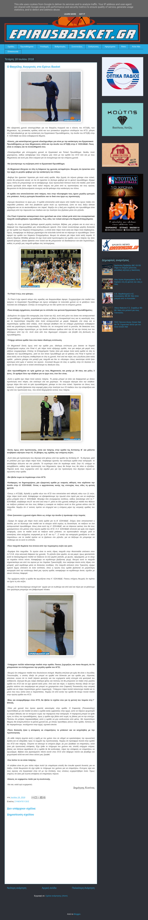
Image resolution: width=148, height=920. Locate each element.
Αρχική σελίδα (49, 888)
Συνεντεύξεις (77, 46)
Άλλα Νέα (136, 46)
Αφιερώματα (110, 46)
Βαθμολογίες (60, 46)
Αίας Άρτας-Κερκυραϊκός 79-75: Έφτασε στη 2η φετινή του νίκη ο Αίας (128, 281)
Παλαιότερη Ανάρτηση (83, 888)
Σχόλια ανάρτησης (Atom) (57, 896)
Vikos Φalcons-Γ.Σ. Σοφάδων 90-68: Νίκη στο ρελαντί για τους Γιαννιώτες (128, 310)
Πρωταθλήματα (26, 46)
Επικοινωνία (13, 51)
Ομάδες (11, 46)
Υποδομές (44, 46)
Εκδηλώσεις (93, 46)
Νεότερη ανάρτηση (16, 888)
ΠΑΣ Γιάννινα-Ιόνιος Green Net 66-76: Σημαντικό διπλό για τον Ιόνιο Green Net (127, 324)
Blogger (77, 914)
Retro (123, 46)
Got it (82, 14)
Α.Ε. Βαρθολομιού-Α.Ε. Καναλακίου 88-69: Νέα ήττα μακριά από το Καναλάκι (126, 296)
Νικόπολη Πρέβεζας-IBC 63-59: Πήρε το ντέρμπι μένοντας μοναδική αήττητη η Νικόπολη (127, 267)
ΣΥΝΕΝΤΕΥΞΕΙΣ (22, 801)
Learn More (70, 14)
